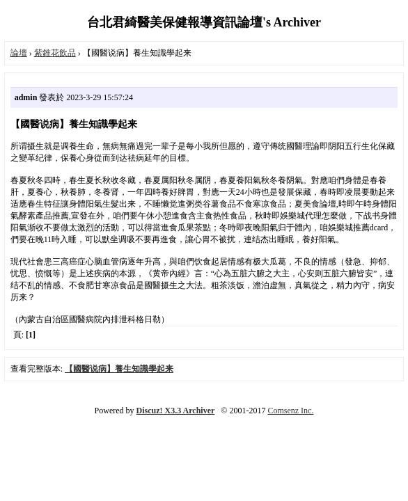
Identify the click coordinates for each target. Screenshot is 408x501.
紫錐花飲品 (55, 53)
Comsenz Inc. (290, 410)
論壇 (18, 53)
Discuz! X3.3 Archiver (175, 410)
